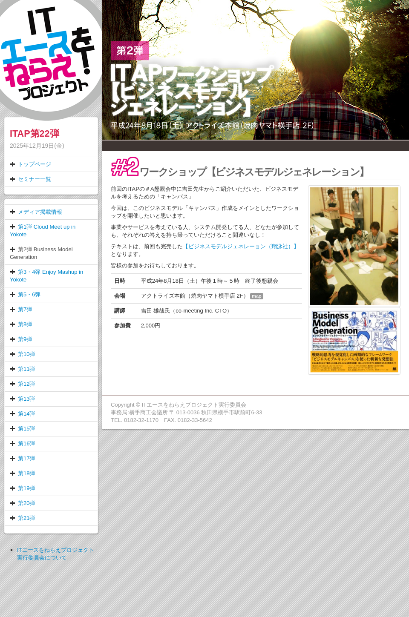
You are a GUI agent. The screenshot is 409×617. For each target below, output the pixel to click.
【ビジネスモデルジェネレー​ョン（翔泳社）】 (241, 246)
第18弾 (22, 473)
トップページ (30, 164)
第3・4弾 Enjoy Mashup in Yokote (46, 276)
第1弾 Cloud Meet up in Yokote (42, 231)
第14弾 (22, 413)
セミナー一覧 (30, 179)
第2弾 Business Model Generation (41, 253)
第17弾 (22, 458)
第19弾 (22, 488)
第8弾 (21, 324)
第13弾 (22, 399)
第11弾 (22, 369)
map (257, 295)
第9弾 (21, 339)
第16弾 (22, 443)
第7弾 (21, 309)
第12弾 (22, 384)
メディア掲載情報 (36, 212)
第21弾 (22, 518)
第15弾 (22, 428)
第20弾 (22, 503)
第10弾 (22, 354)
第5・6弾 (25, 294)
